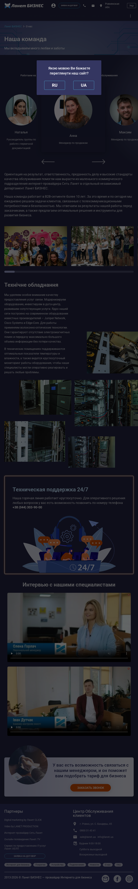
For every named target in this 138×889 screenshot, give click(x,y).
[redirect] (83, 85)
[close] (54, 85)
